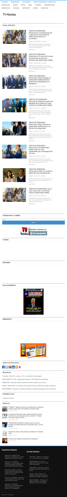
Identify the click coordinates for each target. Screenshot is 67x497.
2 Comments (43, 108)
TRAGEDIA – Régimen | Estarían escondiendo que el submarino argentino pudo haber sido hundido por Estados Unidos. (26, 408)
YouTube (35, 8)
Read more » (32, 49)
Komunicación (6, 5)
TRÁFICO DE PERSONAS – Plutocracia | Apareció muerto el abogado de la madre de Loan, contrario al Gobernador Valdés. (41, 102)
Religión (15, 5)
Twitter (23, 5)
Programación (15, 2)
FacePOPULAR (44, 8)
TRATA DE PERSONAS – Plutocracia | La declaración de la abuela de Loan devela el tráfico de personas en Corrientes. (40, 35)
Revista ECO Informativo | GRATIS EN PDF (45, 2)
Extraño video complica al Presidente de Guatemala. (23, 439)
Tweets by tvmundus (8, 398)
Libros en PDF (26, 8)
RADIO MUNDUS (26, 2)
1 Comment (43, 156)
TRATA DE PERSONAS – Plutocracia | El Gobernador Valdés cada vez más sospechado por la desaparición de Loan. (41, 149)
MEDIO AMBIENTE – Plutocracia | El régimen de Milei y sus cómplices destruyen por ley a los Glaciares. (29, 389)
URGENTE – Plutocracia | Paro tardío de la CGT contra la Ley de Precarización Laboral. (14, 479)
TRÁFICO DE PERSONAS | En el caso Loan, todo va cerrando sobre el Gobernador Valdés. (40, 191)
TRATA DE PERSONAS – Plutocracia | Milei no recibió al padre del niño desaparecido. (40, 171)
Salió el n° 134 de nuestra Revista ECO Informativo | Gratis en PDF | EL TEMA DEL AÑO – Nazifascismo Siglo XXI (14, 472)
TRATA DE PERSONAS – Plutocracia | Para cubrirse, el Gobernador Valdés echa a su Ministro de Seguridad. (40, 125)
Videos (30, 5)
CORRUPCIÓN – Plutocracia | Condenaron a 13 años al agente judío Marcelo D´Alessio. (14, 457)
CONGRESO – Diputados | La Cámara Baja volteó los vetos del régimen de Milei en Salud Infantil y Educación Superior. (14, 464)
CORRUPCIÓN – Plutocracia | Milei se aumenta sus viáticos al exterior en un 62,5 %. (24, 382)
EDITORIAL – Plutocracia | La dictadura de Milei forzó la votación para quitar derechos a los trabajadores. (14, 486)
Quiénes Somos (6, 8)
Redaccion (31, 41)
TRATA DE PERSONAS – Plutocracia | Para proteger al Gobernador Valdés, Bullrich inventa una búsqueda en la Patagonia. (40, 80)
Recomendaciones (49, 5)
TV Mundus (5, 2)
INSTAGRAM (16, 8)
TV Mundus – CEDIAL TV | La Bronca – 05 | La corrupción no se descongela (21, 376)
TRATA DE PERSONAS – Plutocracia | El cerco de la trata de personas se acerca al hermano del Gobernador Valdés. (41, 57)
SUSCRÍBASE (38, 5)
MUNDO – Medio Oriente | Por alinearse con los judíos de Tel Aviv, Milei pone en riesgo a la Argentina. (29, 385)
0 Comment (43, 41)
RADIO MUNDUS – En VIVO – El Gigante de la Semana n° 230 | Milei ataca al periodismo (25, 379)
